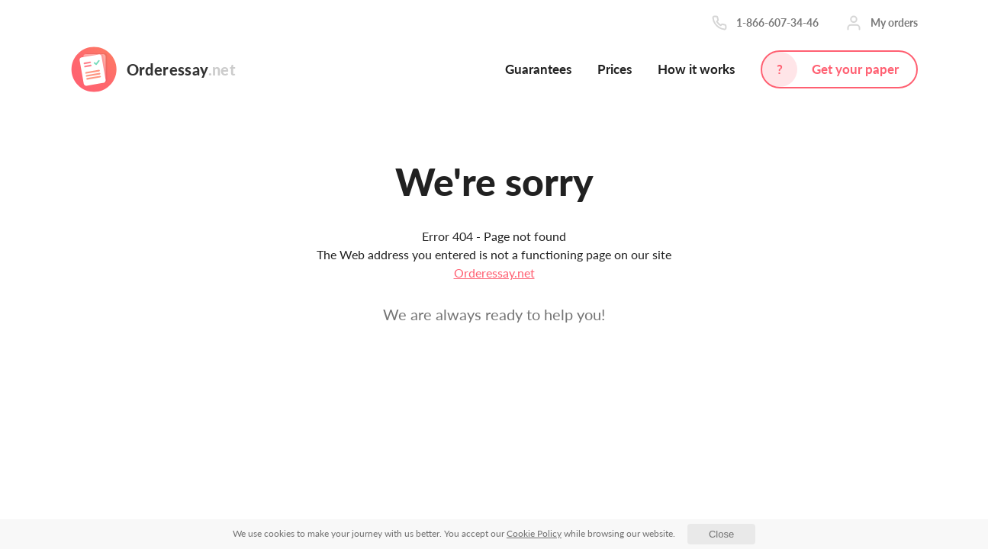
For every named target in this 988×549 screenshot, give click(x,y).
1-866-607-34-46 (777, 22)
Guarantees (538, 69)
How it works (696, 69)
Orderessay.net (494, 272)
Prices (614, 69)
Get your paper (855, 69)
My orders (894, 22)
